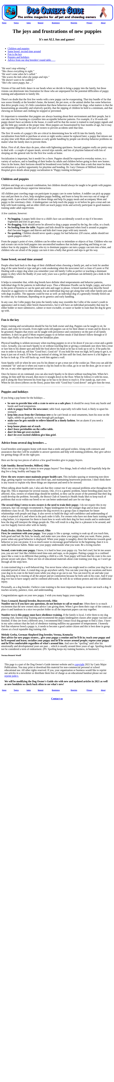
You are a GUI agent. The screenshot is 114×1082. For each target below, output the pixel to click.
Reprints (74, 23)
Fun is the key (15, 54)
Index (29, 23)
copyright (79, 664)
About (103, 23)
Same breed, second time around (24, 51)
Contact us (57, 698)
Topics (16, 23)
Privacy (89, 23)
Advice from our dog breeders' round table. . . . (31, 60)
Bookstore (56, 23)
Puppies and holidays (18, 57)
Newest (40, 23)
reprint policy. (11, 676)
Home (4, 23)
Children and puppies (18, 48)
